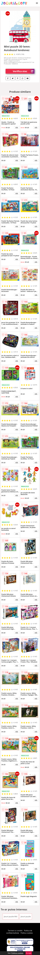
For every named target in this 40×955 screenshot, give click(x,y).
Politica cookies (27, 933)
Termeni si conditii (15, 930)
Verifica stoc (23, 71)
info (16, 127)
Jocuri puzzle (26, 916)
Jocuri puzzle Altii (10, 916)
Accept (28, 953)
